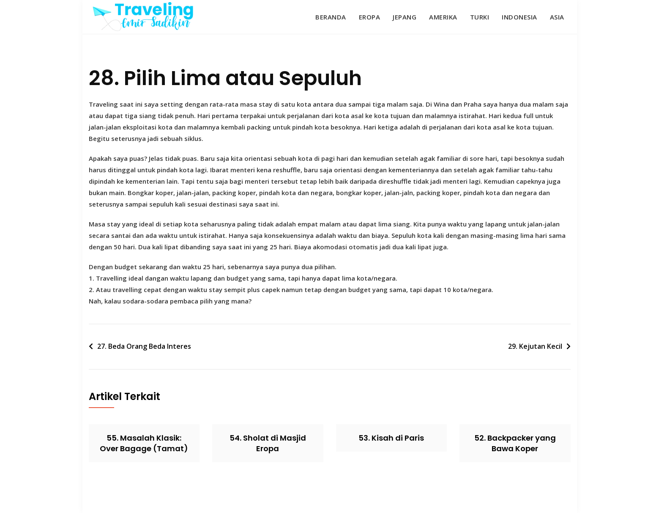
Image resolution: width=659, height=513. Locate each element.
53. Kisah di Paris (391, 438)
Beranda (330, 17)
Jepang (404, 17)
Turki (479, 17)
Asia (557, 17)
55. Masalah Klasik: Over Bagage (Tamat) (144, 443)
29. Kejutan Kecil (535, 346)
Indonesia (519, 17)
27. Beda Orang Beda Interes (144, 346)
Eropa (369, 17)
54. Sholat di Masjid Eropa (268, 443)
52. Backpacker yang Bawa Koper (515, 443)
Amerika (443, 17)
